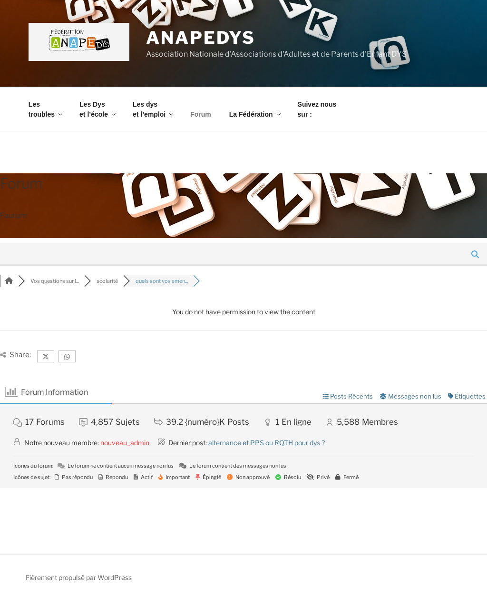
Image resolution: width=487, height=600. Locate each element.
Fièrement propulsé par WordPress (79, 577)
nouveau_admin (124, 443)
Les (46, 109)
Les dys (154, 109)
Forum (200, 114)
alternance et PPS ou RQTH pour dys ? (266, 443)
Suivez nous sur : (317, 109)
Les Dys (98, 109)
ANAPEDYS (200, 37)
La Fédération (255, 114)
